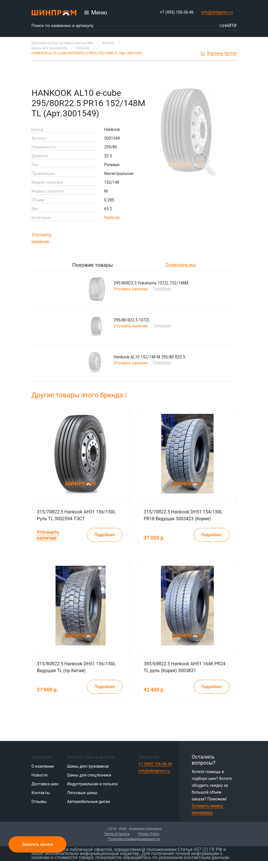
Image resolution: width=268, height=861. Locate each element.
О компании (43, 766)
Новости (40, 775)
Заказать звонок (37, 844)
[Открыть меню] (96, 12)
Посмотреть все (180, 265)
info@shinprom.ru (217, 12)
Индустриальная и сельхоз (92, 784)
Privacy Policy (148, 834)
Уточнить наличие (42, 238)
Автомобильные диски (88, 801)
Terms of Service (117, 834)
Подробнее (162, 289)
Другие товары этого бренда (80, 395)
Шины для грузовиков (88, 766)
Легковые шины (82, 792)
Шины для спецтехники (89, 775)
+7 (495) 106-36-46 (177, 12)
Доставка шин (45, 784)
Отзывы (39, 801)
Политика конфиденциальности (134, 839)
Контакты (41, 792)
